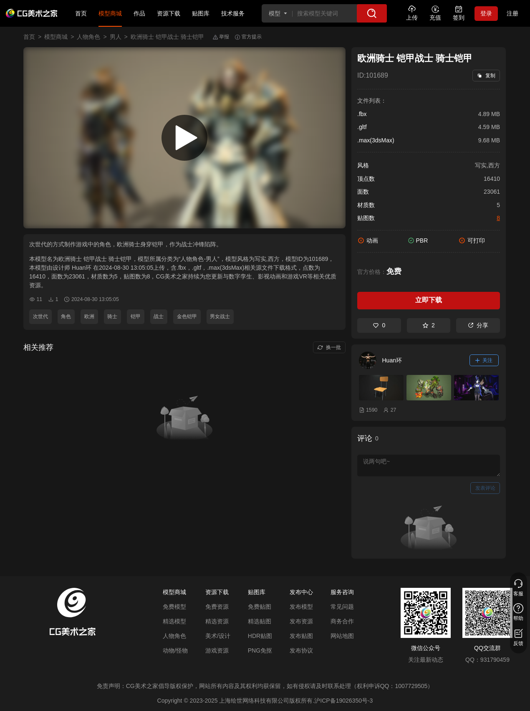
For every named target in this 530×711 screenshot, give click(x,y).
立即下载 (428, 300)
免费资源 (217, 606)
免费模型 (174, 606)
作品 (139, 13)
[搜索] (372, 13)
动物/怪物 (175, 650)
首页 (81, 13)
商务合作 (342, 621)
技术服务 (233, 13)
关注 (484, 360)
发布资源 (301, 621)
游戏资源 (217, 650)
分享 (478, 325)
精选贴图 (259, 621)
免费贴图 (259, 606)
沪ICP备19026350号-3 (343, 700)
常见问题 (342, 606)
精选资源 (217, 621)
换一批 (329, 347)
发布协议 (301, 650)
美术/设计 (217, 636)
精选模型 (174, 621)
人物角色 (88, 36)
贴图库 (200, 13)
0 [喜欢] (379, 325)
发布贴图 (301, 636)
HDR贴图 (260, 636)
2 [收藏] (428, 325)
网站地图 (342, 636)
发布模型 (301, 606)
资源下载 (168, 13)
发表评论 (485, 488)
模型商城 (110, 13)
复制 (486, 75)
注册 (512, 13)
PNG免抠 (260, 650)
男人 (115, 36)
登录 (486, 13)
